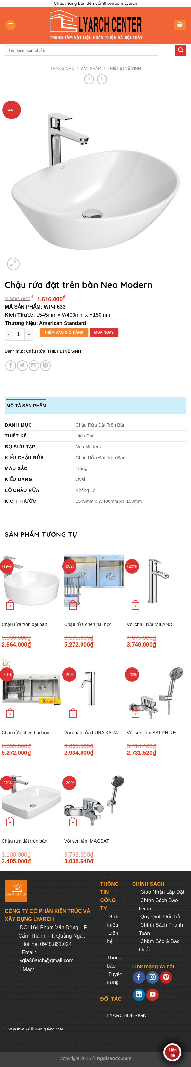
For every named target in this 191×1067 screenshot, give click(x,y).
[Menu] (10, 25)
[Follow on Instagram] (152, 977)
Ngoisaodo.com (114, 1058)
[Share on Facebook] (10, 365)
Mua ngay (104, 332)
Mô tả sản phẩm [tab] (26, 405)
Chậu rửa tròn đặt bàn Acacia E (24, 628)
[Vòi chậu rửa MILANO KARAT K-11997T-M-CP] (156, 581)
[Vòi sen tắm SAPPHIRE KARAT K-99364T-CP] (156, 689)
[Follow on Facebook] (139, 977)
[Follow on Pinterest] (166, 977)
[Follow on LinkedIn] (139, 995)
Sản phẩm (90, 68)
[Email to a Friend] (34, 365)
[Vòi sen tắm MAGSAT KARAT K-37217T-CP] (94, 797)
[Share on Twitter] (22, 365)
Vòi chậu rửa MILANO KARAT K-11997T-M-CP (152, 628)
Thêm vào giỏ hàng (64, 332)
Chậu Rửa (35, 351)
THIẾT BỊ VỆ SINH (124, 68)
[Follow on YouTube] (152, 995)
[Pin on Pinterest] (45, 365)
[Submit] (180, 50)
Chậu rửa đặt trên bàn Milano (24, 844)
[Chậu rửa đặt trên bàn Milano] (31, 797)
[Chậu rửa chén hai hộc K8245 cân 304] (31, 689)
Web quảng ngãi (49, 1029)
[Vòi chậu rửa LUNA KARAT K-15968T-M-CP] (94, 689)
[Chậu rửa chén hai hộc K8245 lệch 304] (94, 581)
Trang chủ (62, 68)
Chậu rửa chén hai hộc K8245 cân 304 (25, 736)
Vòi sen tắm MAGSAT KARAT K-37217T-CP (86, 844)
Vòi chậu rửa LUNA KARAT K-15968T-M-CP (92, 736)
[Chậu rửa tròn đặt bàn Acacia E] (31, 581)
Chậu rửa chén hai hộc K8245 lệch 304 (88, 628)
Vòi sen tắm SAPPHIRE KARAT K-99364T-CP (151, 736)
